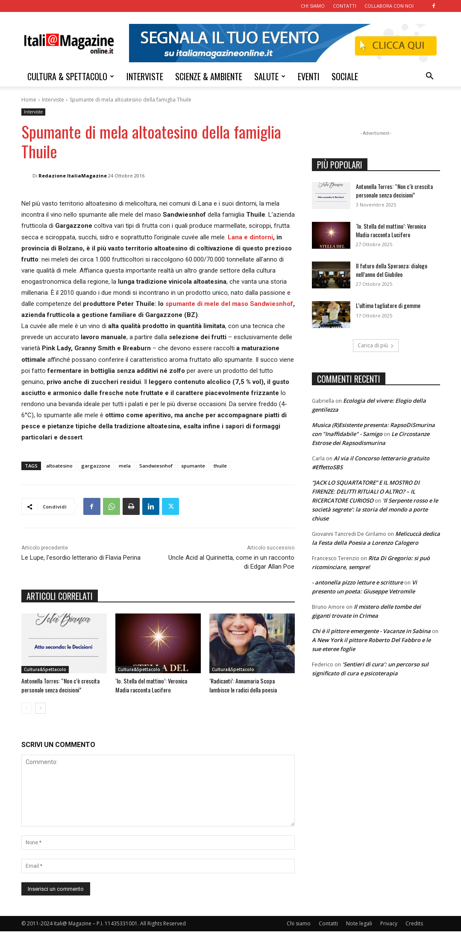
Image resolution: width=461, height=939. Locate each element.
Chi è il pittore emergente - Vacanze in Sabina (371, 631)
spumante (193, 465)
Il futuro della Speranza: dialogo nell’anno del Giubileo (391, 270)
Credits (414, 931)
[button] (430, 77)
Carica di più (376, 345)
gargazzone (95, 465)
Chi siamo (299, 931)
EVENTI (309, 76)
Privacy (388, 931)
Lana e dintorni (250, 237)
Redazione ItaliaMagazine (72, 175)
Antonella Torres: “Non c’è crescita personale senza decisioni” (55, 689)
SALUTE (269, 76)
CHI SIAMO (313, 6)
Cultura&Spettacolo (45, 669)
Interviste (53, 99)
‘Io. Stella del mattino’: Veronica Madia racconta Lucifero (157, 684)
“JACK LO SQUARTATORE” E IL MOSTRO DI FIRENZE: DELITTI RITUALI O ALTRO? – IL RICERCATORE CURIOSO (366, 491)
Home (28, 99)
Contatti (328, 931)
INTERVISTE (144, 76)
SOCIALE (345, 76)
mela (125, 465)
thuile (220, 465)
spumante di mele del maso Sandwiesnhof (229, 304)
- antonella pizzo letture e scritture (357, 582)
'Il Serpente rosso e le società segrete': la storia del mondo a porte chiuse (375, 509)
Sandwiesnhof (156, 465)
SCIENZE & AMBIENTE (208, 76)
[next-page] (40, 715)
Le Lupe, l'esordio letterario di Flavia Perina (81, 557)
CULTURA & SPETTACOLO (70, 76)
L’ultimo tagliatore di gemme (388, 305)
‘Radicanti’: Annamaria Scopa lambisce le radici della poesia (249, 684)
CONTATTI (344, 6)
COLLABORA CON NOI (389, 6)
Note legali (359, 931)
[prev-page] (26, 715)
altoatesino (59, 465)
